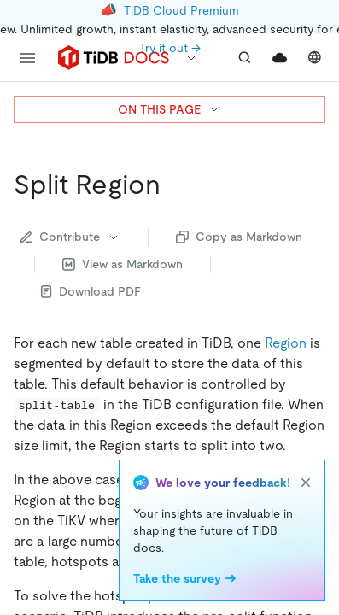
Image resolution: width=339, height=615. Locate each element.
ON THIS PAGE (169, 109)
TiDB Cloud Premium (181, 10)
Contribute (70, 236)
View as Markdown (122, 264)
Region (286, 343)
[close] (306, 483)
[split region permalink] (174, 184)
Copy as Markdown (239, 236)
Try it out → (170, 48)
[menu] (27, 58)
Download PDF (91, 291)
